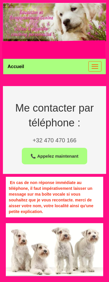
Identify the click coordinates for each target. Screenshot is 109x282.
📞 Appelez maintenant (54, 156)
